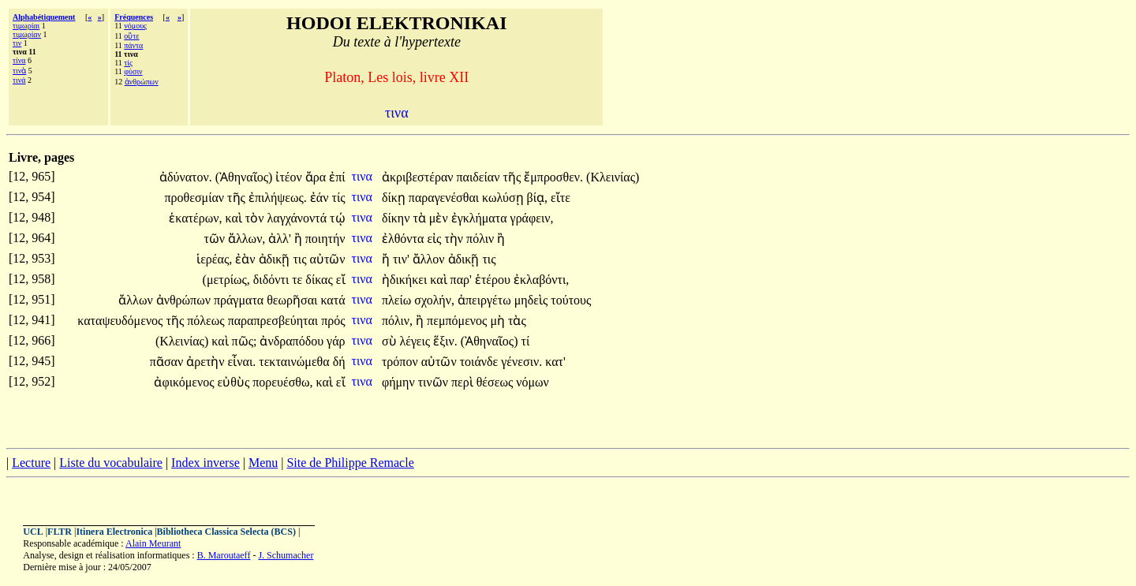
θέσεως (496, 382)
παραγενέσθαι (445, 197)
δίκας (320, 279)
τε (298, 279)
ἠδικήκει (406, 279)
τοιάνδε (481, 361)
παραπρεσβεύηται (275, 320)
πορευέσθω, (282, 382)
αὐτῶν (328, 259)
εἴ (341, 279)
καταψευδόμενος (121, 320)
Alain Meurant (153, 543)
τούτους (571, 300)
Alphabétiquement (44, 17)
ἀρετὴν (206, 361)
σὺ (391, 341)
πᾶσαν (168, 361)
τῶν (216, 238)
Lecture (31, 462)
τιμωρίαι (26, 25)
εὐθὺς (235, 382)
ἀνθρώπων (142, 81)
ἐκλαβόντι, (541, 279)
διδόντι (272, 279)
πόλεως (207, 320)
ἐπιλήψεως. (277, 197)
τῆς (513, 177)
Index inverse (205, 462)
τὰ (420, 218)
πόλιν (481, 238)
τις (301, 259)
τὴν (455, 238)
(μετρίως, (226, 279)
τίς (128, 62)
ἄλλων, (246, 238)
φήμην (400, 382)
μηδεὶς (532, 300)
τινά (19, 80)
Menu (263, 462)
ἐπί (337, 177)
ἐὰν (246, 259)
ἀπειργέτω (486, 300)
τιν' (401, 259)
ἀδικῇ (276, 259)
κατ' (555, 361)
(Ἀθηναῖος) (244, 177)
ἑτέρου (494, 279)
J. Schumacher (285, 555)
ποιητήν (325, 238)
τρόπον (401, 361)
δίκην (397, 218)
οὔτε (131, 36)
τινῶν (434, 382)
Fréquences (133, 17)
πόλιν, (397, 320)
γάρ (336, 341)
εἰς (435, 238)
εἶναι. (242, 361)
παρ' (461, 279)
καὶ (235, 218)
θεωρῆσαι (293, 300)
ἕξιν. (445, 341)
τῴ (337, 218)
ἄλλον (430, 259)
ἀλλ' (279, 238)
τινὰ (19, 70)
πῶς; (244, 341)
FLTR (59, 531)
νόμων (532, 382)
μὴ (499, 320)
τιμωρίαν (27, 34)
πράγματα (240, 300)
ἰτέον (290, 177)
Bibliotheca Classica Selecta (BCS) (226, 531)
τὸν (256, 218)
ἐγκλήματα (480, 218)
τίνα (19, 60)
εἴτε (560, 197)
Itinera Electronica (114, 531)
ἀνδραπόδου (293, 341)
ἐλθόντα (404, 238)
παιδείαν (480, 177)
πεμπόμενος (458, 320)
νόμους (135, 25)
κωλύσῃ (504, 197)
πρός (333, 320)
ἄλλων (136, 300)
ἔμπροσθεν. (553, 177)
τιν (17, 43)
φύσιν (133, 71)
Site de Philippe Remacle (349, 462)
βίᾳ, (537, 197)
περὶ (463, 382)
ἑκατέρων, (195, 218)
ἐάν (321, 197)
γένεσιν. (521, 361)
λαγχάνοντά (298, 218)
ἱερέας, (214, 259)
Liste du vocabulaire (111, 462)
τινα (364, 176)
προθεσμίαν (196, 197)
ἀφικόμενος (185, 382)
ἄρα (317, 177)
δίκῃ (395, 197)
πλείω (398, 300)
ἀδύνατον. (185, 177)
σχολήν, (434, 300)
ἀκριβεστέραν (419, 177)
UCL (33, 531)
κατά (332, 300)
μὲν (440, 218)
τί (525, 341)
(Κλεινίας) (612, 177)
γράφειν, (532, 218)
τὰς (517, 320)
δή (339, 361)
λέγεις (417, 341)
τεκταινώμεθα (295, 361)
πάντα (133, 45)
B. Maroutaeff (224, 555)
